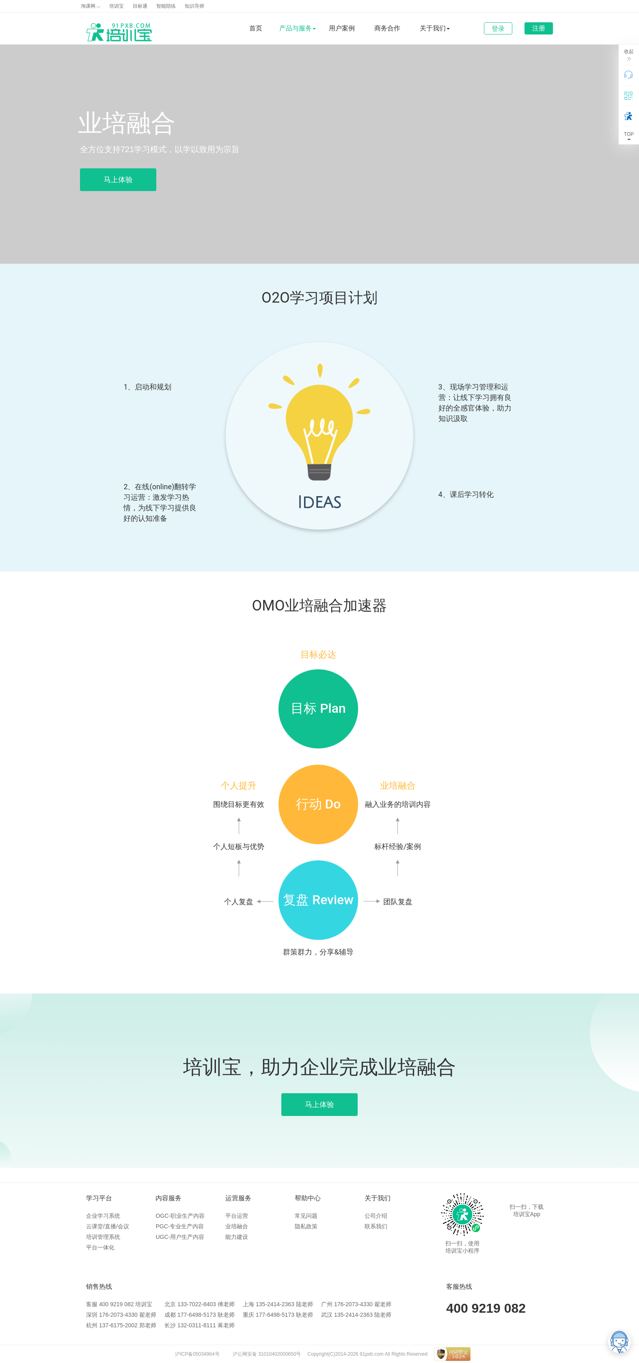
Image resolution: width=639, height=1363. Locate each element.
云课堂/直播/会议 (107, 1226)
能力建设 (236, 1237)
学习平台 (99, 1198)
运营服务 (238, 1198)
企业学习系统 (103, 1216)
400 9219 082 (116, 1304)
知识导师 (194, 6)
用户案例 (342, 28)
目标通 (140, 6)
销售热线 (99, 1286)
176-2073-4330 (353, 1304)
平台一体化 (100, 1247)
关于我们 (378, 1198)
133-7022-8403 (196, 1304)
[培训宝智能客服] (619, 1342)
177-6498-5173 (196, 1314)
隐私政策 (306, 1226)
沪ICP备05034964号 (197, 1354)
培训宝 (116, 6)
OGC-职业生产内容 (180, 1216)
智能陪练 (166, 6)
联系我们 (376, 1226)
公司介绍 (376, 1216)
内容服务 (168, 1198)
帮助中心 (308, 1198)
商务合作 (387, 28)
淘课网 (90, 6)
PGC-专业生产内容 (179, 1226)
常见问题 (306, 1216)
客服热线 (459, 1286)
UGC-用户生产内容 (179, 1237)
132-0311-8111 (196, 1325)
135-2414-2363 (275, 1304)
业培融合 (236, 1226)
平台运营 (236, 1216)
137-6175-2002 (118, 1325)
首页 (255, 28)
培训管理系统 (103, 1237)
